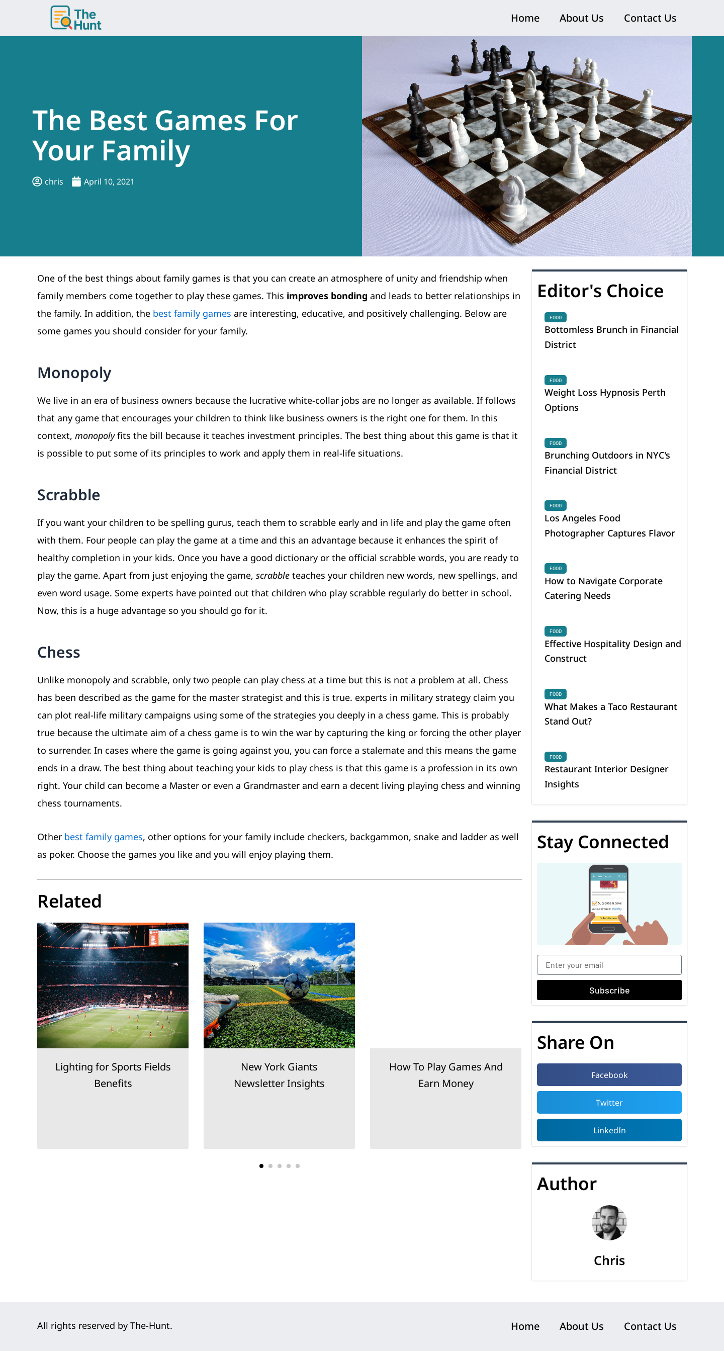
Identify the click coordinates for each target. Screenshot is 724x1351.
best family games (192, 313)
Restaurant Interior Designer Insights (607, 776)
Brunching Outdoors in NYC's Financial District (607, 462)
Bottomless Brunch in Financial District (612, 336)
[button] (261, 1166)
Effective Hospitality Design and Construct (613, 651)
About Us (582, 18)
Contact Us (650, 18)
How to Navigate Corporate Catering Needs (604, 588)
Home (525, 18)
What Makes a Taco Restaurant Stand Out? (611, 714)
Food (556, 317)
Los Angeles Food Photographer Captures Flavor (610, 525)
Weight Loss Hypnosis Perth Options (605, 399)
